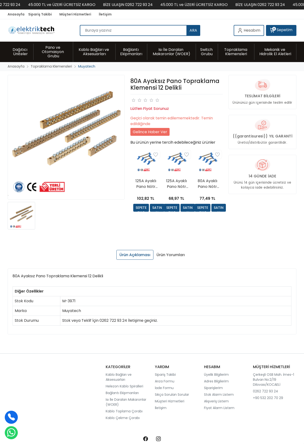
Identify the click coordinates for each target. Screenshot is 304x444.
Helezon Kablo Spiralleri (124, 386)
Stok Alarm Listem (219, 394)
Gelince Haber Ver (150, 132)
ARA (193, 30)
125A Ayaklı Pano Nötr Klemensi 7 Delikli (176, 184)
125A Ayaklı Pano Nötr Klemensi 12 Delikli (146, 184)
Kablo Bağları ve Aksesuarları (119, 377)
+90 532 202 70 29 (268, 397)
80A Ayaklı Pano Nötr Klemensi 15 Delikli (207, 184)
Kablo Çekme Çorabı (123, 417)
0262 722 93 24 (265, 391)
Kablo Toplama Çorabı (124, 411)
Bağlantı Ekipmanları (122, 392)
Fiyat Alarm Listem (219, 407)
